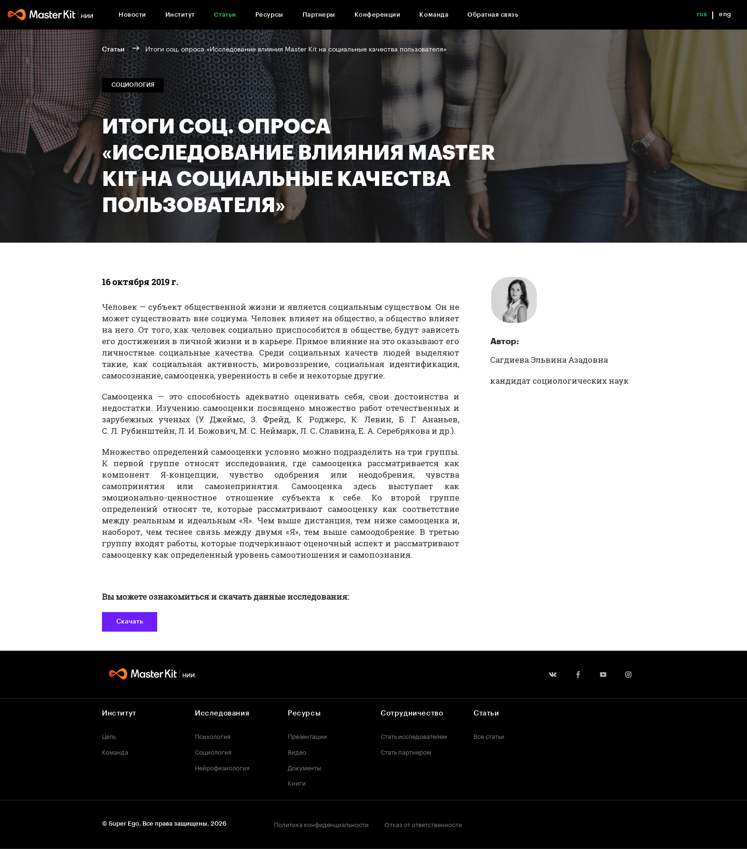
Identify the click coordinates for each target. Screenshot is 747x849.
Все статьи (489, 735)
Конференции (377, 14)
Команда (433, 14)
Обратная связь (492, 14)
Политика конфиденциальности (321, 824)
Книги (297, 782)
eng (725, 14)
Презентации (307, 735)
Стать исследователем (414, 735)
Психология (213, 735)
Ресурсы (269, 14)
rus (702, 14)
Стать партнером (406, 751)
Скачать (129, 621)
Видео (297, 751)
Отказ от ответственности (423, 824)
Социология (213, 751)
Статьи (225, 14)
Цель (109, 735)
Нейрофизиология (222, 767)
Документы (304, 767)
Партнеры (319, 14)
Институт (180, 14)
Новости (132, 14)
